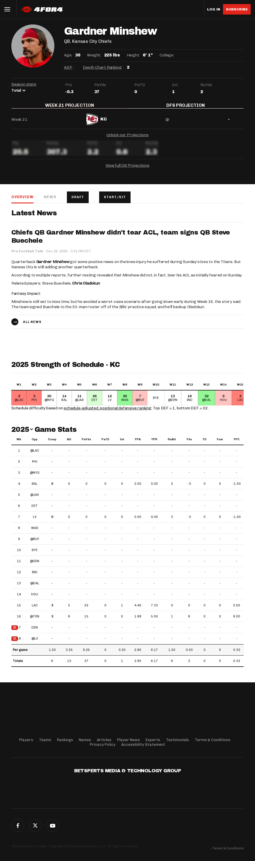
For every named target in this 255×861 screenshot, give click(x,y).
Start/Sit (115, 201)
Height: (133, 55)
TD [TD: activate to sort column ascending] (204, 443)
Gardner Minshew (52, 265)
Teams (45, 740)
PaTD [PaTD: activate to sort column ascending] (105, 443)
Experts (153, 740)
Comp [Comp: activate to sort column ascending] (52, 443)
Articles (104, 740)
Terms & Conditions (212, 740)
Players (26, 740)
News (50, 200)
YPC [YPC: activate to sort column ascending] (236, 443)
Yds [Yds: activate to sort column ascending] (189, 443)
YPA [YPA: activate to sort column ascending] (138, 443)
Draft (78, 201)
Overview (22, 200)
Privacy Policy (102, 744)
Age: (68, 55)
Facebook (17, 825)
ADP (68, 67)
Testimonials (177, 740)
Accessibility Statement (143, 744)
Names (85, 740)
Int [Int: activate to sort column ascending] (122, 443)
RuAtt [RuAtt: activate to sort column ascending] (172, 443)
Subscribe (237, 9)
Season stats (23, 84)
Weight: (94, 55)
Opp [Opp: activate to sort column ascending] (35, 443)
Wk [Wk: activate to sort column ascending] (19, 443)
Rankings (65, 740)
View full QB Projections (127, 169)
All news (32, 325)
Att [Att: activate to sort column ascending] (69, 443)
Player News (128, 740)
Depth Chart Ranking (102, 67)
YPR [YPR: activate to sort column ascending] (154, 443)
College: (167, 55)
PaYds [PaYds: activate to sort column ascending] (86, 443)
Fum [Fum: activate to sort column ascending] (220, 443)
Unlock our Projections (127, 138)
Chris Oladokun (86, 287)
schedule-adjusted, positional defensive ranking (107, 411)
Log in (213, 9)
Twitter (35, 825)
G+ (52, 825)
